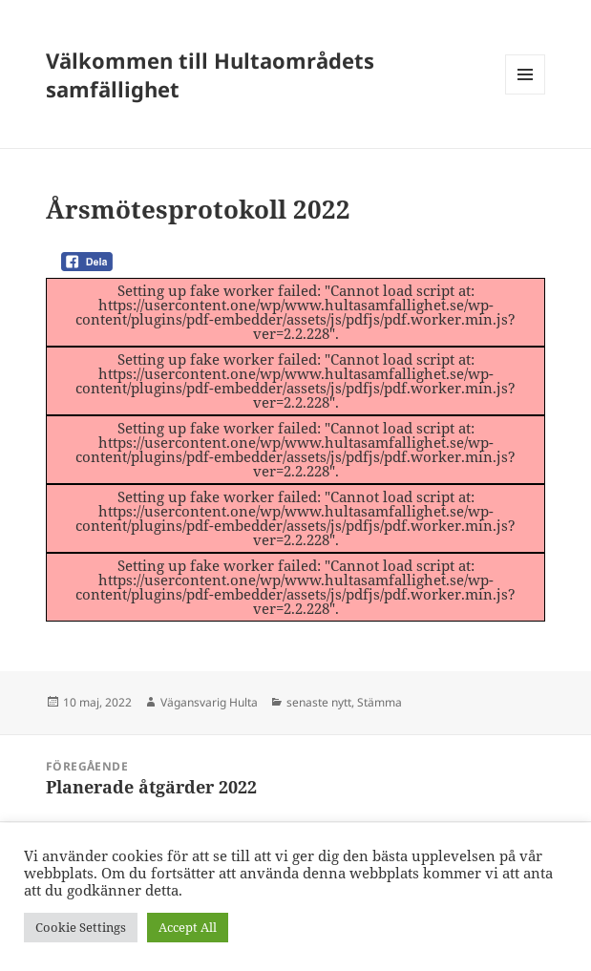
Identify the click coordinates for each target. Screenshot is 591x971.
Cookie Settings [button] (80, 927)
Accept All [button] (187, 927)
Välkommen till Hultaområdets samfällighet (210, 74)
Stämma (379, 702)
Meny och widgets (525, 94)
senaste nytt (318, 702)
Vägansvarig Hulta (209, 702)
